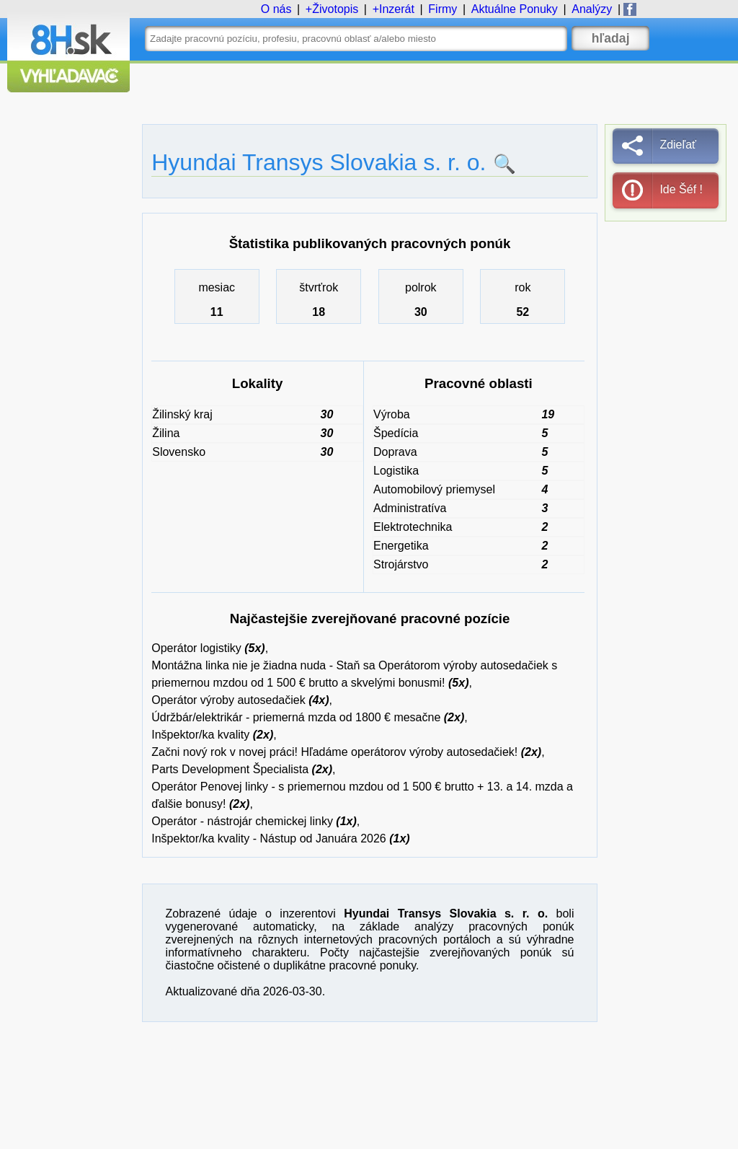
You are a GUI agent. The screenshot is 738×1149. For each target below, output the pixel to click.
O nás (276, 9)
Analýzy (592, 9)
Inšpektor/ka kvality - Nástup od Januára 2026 (268, 838)
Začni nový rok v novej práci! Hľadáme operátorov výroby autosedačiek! (334, 752)
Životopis (335, 9)
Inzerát (396, 9)
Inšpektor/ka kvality (200, 734)
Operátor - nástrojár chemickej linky (242, 821)
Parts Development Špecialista (229, 769)
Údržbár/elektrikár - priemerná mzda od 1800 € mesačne (295, 717)
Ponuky (514, 9)
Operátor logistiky (196, 648)
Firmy (442, 9)
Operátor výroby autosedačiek (228, 700)
